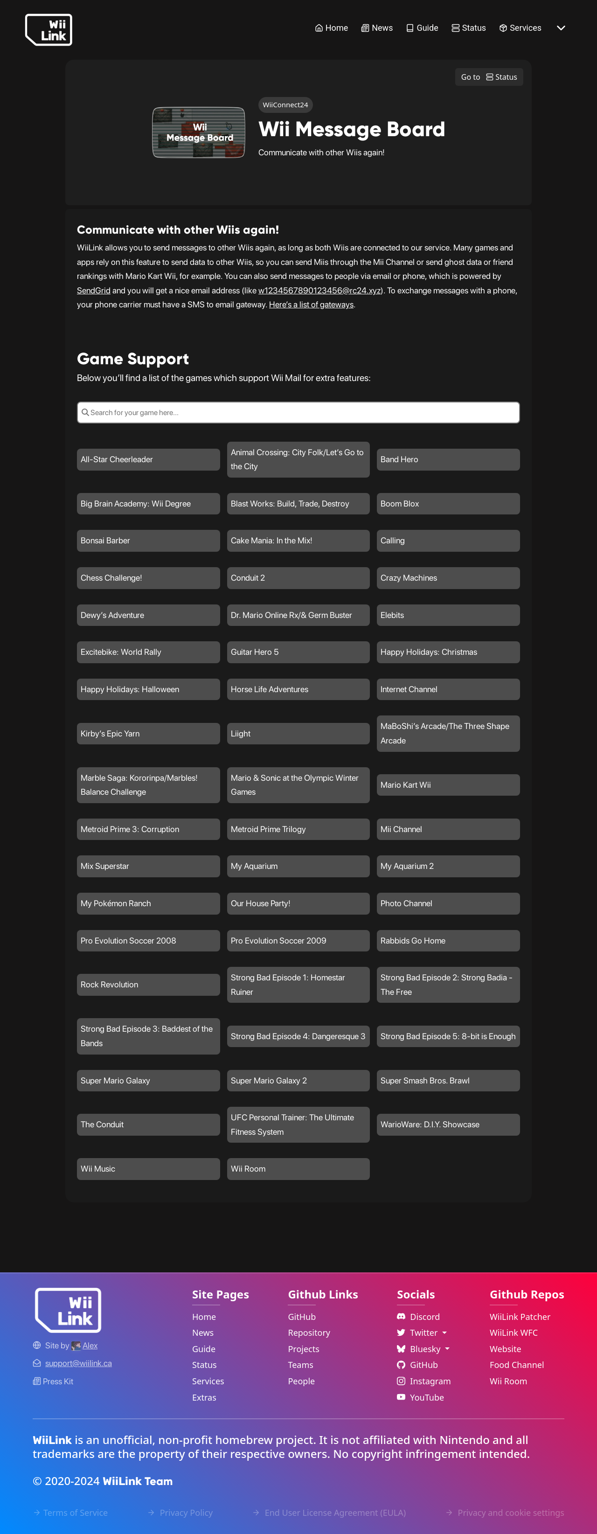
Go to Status (489, 77)
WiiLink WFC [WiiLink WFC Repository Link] (514, 1332)
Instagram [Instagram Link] (424, 1381)
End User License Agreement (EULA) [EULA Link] (329, 1512)
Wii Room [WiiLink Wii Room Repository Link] (509, 1381)
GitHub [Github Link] (417, 1364)
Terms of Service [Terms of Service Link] (70, 1512)
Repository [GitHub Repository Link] (309, 1332)
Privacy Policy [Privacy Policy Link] (180, 1512)
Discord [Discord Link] (418, 1316)
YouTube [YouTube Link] (420, 1397)
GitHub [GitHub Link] (302, 1316)
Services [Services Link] (520, 28)
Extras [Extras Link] (204, 1397)
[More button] (561, 28)
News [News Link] (377, 28)
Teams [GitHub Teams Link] (300, 1364)
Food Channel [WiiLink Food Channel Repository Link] (517, 1364)
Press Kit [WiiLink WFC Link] (53, 1381)
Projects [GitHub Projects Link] (303, 1348)
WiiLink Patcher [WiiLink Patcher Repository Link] (520, 1316)
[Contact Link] (78, 1363)
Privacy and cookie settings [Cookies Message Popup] (504, 1512)
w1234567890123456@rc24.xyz (319, 290)
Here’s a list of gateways (311, 304)
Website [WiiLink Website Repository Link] (505, 1348)
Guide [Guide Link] (422, 28)
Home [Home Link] (331, 28)
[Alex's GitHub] (84, 1345)
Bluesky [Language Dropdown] (420, 1348)
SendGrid (94, 290)
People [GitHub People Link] (301, 1381)
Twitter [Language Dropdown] (418, 1332)
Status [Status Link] (468, 28)
